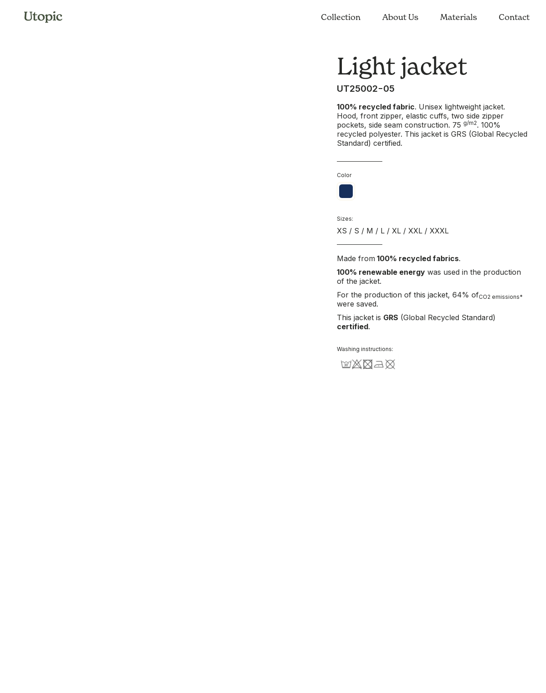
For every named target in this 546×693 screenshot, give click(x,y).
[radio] (346, 191)
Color (344, 175)
